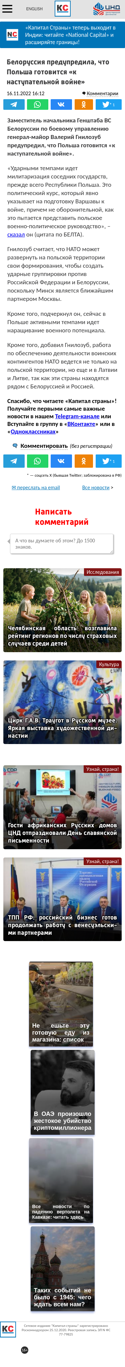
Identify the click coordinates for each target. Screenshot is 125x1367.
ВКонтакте (81, 424)
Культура (109, 664)
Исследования (103, 572)
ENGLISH (34, 9)
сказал (16, 234)
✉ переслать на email (36, 487)
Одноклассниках (33, 431)
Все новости (96, 487)
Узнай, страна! (102, 769)
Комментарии (102, 93)
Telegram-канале (77, 416)
